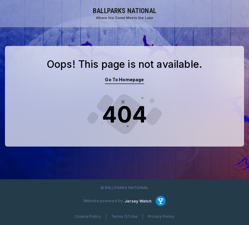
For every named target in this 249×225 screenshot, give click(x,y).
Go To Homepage (124, 79)
